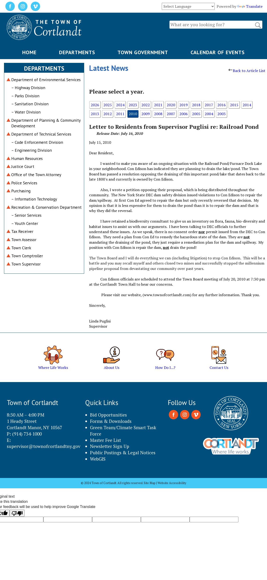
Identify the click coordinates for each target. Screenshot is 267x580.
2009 (145, 113)
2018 (196, 104)
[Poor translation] (17, 513)
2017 (209, 104)
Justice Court (22, 166)
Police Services (24, 183)
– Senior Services (26, 215)
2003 (221, 113)
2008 (158, 113)
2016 (221, 104)
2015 (234, 104)
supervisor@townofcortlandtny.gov (43, 446)
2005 (196, 113)
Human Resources (27, 158)
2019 (183, 104)
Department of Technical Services (41, 134)
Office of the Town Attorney (36, 174)
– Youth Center (24, 223)
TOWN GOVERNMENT (142, 52)
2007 (171, 113)
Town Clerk (21, 247)
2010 (133, 113)
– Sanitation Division (30, 103)
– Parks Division (25, 96)
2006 (183, 113)
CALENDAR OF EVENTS (218, 52)
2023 (133, 104)
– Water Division (26, 112)
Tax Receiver (22, 231)
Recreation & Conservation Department (46, 207)
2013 (95, 113)
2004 (209, 113)
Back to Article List (247, 70)
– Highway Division (28, 87)
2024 (120, 104)
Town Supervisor (26, 264)
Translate (250, 6)
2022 (145, 104)
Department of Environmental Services (46, 79)
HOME (29, 52)
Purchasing (20, 190)
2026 (95, 104)
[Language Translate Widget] (188, 6)
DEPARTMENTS (77, 52)
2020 (171, 104)
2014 (247, 104)
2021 (158, 104)
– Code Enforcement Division (37, 142)
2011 (120, 113)
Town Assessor (23, 239)
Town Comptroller (27, 255)
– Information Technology (34, 199)
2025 (107, 104)
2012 (107, 113)
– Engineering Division (31, 150)
